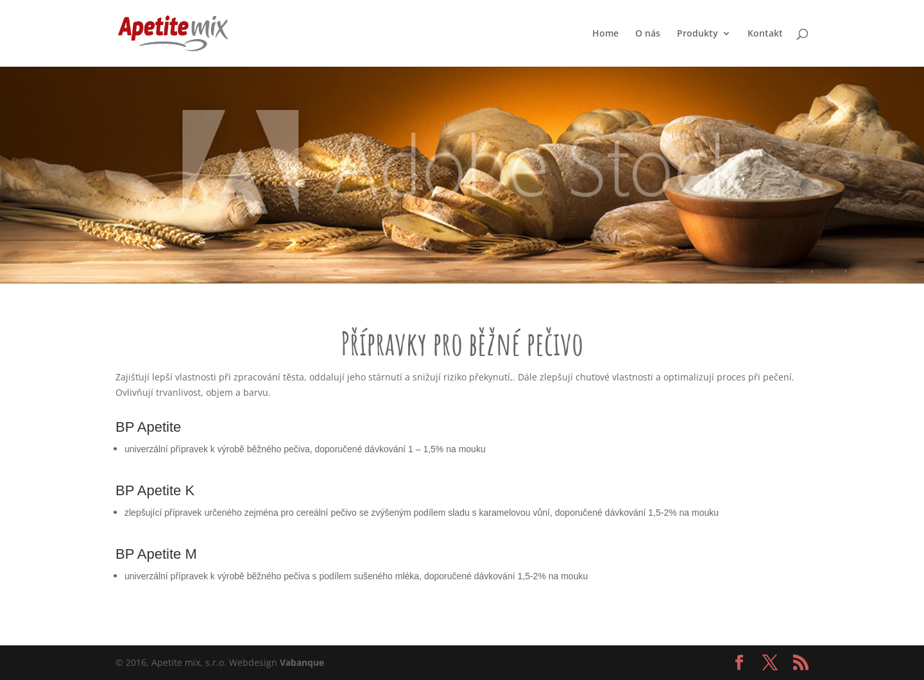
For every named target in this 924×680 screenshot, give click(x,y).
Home (605, 34)
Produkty (697, 34)
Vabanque (302, 662)
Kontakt (765, 34)
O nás (647, 34)
